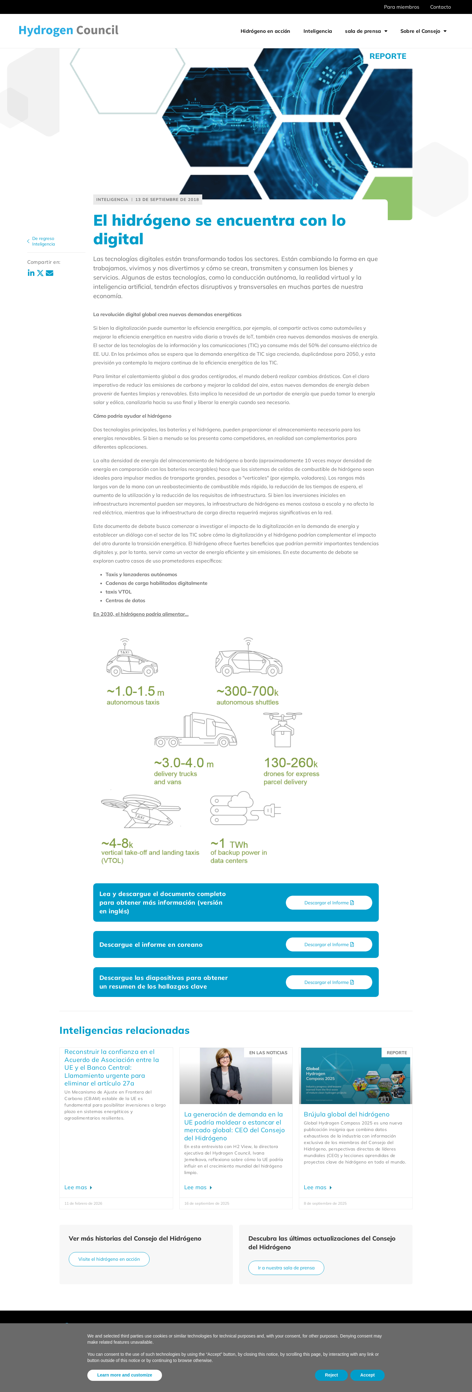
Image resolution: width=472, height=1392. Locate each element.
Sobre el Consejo (423, 31)
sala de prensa (366, 31)
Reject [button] (331, 1374)
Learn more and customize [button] (124, 1374)
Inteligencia (318, 31)
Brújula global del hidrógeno (347, 1114)
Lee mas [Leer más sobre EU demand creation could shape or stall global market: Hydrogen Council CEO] (196, 1187)
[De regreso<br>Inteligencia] (28, 241)
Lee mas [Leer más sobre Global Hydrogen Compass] (316, 1187)
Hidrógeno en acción (266, 31)
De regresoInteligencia (43, 241)
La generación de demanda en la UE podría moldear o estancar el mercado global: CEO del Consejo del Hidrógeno (234, 1126)
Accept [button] (367, 1374)
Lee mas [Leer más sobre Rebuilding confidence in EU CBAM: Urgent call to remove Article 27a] (76, 1187)
